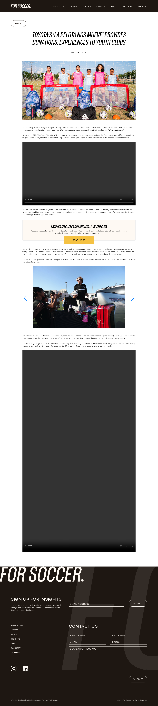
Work (88, 6)
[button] (25, 298)
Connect (128, 6)
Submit (138, 603)
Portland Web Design (50, 700)
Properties (58, 6)
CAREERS (142, 6)
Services (74, 6)
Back (18, 23)
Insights (101, 6)
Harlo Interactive (34, 700)
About (114, 6)
